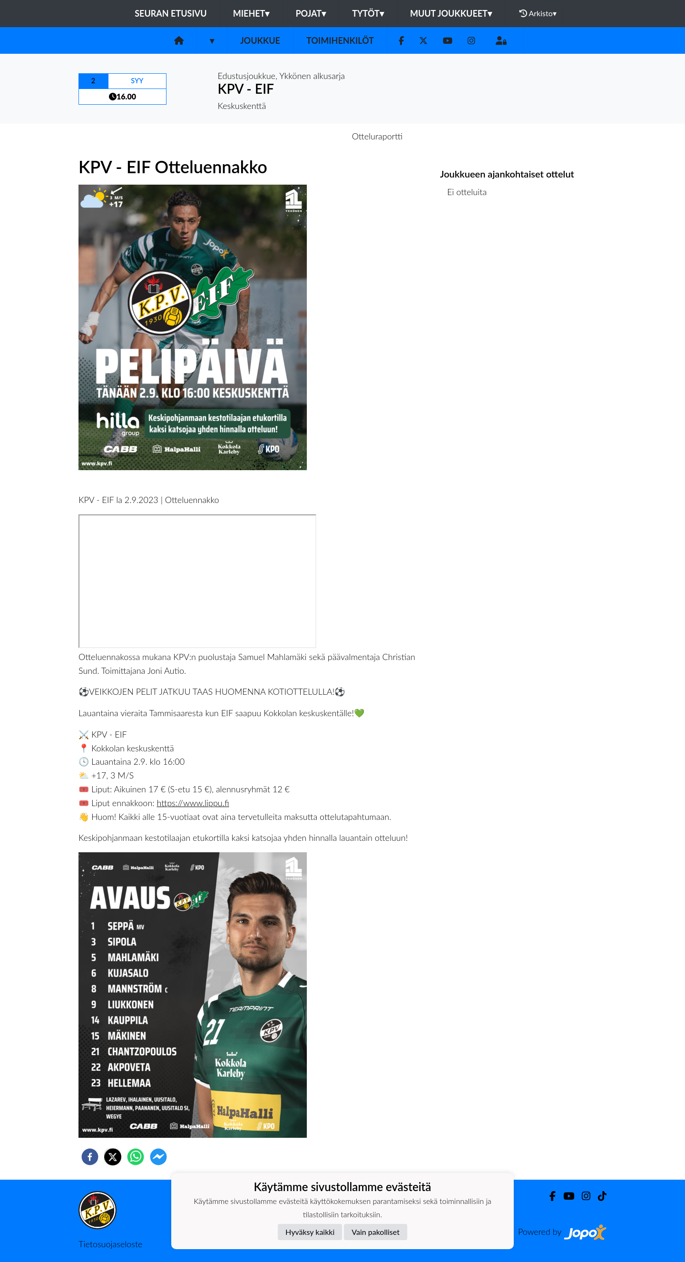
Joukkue (260, 40)
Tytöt (368, 13)
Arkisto (538, 13)
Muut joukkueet (451, 13)
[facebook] (89, 1156)
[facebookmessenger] (158, 1156)
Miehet (251, 13)
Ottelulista (470, 240)
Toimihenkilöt (340, 40)
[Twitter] (423, 40)
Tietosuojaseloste (110, 1244)
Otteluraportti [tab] (377, 136)
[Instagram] (471, 40)
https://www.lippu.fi (193, 803)
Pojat (310, 13)
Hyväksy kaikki (309, 1231)
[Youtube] (447, 40)
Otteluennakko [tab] (310, 136)
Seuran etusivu (171, 13)
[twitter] (112, 1156)
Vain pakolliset (376, 1231)
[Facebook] (401, 40)
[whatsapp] (135, 1156)
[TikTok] (598, 1196)
